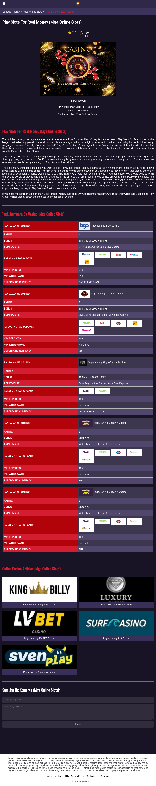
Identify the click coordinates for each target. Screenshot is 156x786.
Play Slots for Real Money (59, 11)
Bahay (16, 11)
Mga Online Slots (33, 11)
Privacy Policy (77, 776)
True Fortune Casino (87, 114)
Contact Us (63, 776)
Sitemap (105, 776)
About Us (51, 776)
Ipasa (78, 724)
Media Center (92, 776)
